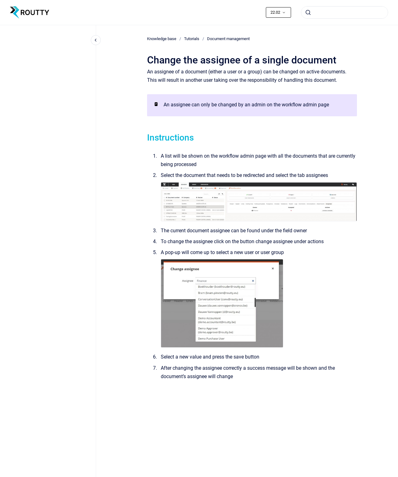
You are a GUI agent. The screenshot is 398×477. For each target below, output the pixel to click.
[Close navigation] (96, 40)
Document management (228, 38)
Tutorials (191, 38)
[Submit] (308, 12)
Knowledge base (161, 38)
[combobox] (344, 12)
